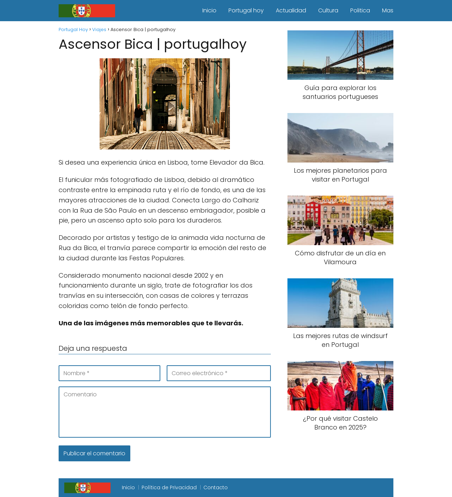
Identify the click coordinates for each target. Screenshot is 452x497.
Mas (387, 10)
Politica (360, 10)
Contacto (215, 487)
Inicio (209, 10)
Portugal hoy (246, 10)
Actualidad (291, 10)
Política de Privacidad (169, 487)
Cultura (328, 10)
